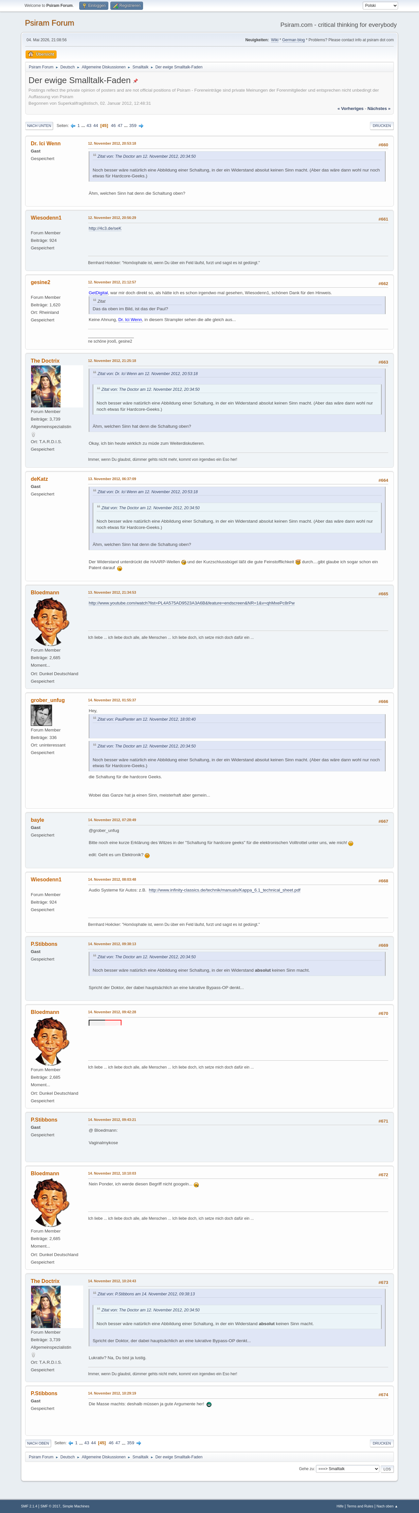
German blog (293, 40)
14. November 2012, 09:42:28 (112, 1012)
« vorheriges (350, 108)
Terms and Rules (360, 1506)
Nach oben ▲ (387, 1506)
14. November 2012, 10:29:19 (112, 1393)
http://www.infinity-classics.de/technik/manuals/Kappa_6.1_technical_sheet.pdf (225, 890)
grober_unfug (48, 700)
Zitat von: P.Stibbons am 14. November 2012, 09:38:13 (146, 1294)
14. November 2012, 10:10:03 (112, 1173)
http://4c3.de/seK (105, 228)
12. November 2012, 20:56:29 (112, 218)
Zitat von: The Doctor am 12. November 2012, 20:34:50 (147, 156)
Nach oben (38, 1443)
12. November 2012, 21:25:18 (112, 361)
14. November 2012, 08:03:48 (112, 879)
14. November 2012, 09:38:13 (112, 944)
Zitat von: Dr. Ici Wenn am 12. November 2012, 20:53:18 (148, 373)
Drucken (382, 126)
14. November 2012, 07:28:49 (112, 820)
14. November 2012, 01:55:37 (112, 700)
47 (120, 125)
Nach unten (39, 126)
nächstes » (379, 108)
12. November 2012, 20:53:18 (112, 143)
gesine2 (40, 282)
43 (88, 125)
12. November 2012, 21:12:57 (112, 282)
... (84, 125)
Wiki (275, 40)
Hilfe (340, 1506)
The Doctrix (45, 361)
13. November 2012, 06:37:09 (112, 479)
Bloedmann (45, 592)
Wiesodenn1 (46, 218)
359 (133, 125)
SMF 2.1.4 (29, 1506)
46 (113, 125)
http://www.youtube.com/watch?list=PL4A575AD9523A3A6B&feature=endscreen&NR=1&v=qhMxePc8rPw (192, 603)
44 (95, 125)
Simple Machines (76, 1506)
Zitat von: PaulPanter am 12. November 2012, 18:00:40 (147, 719)
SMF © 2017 (51, 1506)
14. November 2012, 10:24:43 (112, 1281)
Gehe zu (306, 1469)
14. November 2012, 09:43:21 (112, 1120)
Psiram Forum (49, 22)
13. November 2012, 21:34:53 (112, 592)
